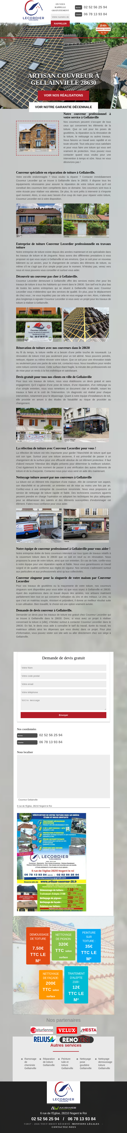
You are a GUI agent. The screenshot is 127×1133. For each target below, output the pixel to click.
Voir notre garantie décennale (63, 107)
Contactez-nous (64, 1127)
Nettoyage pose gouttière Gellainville (86, 1063)
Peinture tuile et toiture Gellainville (67, 1063)
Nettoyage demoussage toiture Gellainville (104, 1063)
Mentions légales (85, 1124)
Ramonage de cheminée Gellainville (30, 1063)
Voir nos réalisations (63, 95)
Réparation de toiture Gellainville (49, 1061)
